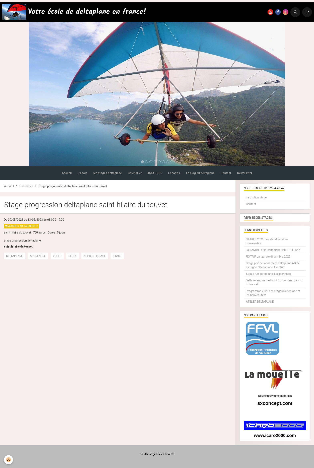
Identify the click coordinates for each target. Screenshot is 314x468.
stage (117, 256)
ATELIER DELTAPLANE (260, 301)
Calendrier (135, 173)
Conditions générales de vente (157, 454)
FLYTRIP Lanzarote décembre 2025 (268, 256)
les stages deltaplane (107, 173)
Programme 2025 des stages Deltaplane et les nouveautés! (273, 293)
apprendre (38, 256)
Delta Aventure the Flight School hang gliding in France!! (274, 282)
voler (57, 256)
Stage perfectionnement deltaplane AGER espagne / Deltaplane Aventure (272, 265)
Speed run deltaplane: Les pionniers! (268, 273)
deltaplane (14, 256)
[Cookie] (8, 459)
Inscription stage (256, 197)
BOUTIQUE (155, 173)
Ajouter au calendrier (21, 226)
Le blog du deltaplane (200, 173)
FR (307, 12)
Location (174, 173)
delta (72, 256)
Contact (225, 173)
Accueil (67, 173)
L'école (82, 173)
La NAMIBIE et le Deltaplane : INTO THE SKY (273, 250)
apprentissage (95, 256)
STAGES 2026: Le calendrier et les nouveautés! (267, 241)
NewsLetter (244, 173)
